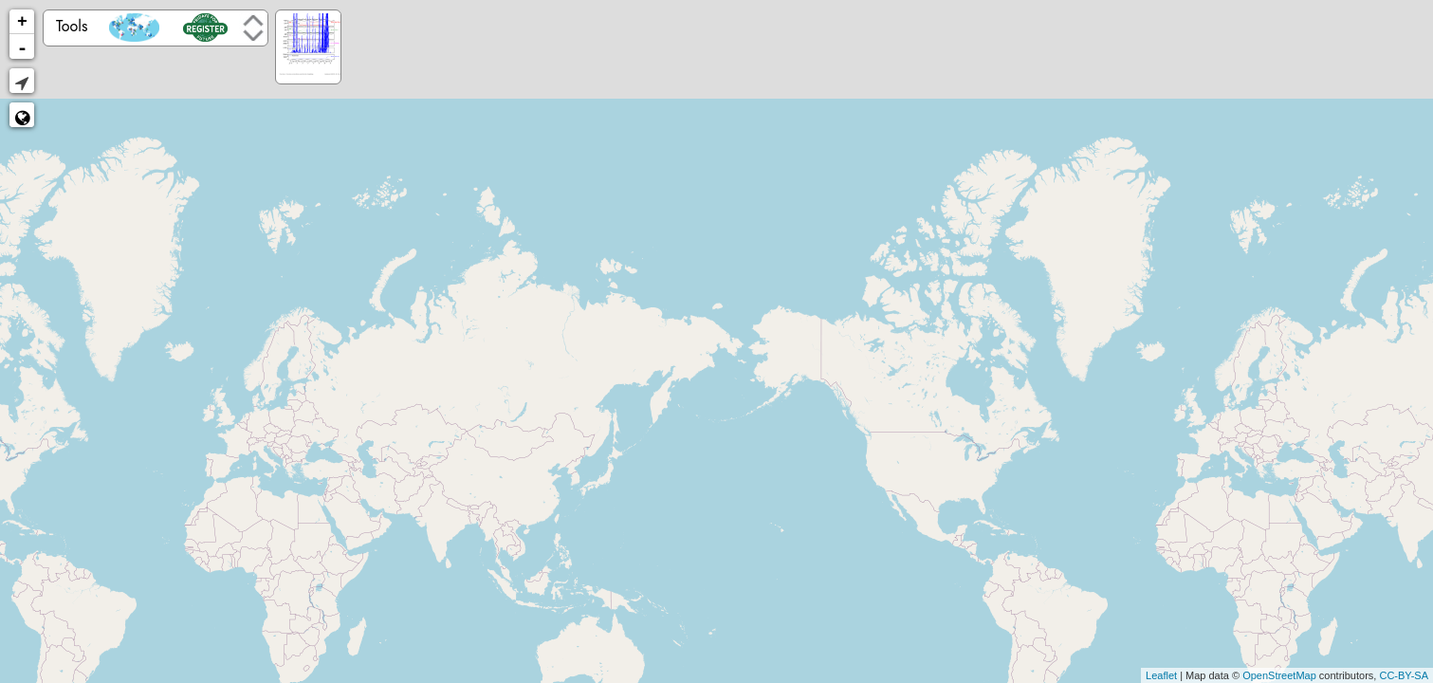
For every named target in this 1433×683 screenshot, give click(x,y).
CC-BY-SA (1403, 675)
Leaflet (1161, 675)
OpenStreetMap (1279, 675)
